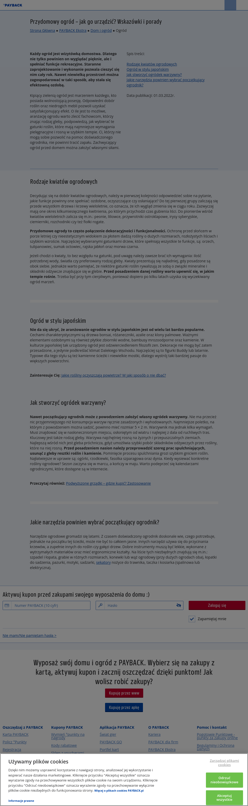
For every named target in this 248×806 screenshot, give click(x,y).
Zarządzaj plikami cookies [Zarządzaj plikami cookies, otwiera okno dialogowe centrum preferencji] (224, 762)
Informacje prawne (21, 801)
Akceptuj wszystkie (224, 797)
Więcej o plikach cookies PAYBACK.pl (119, 790)
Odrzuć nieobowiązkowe (225, 779)
